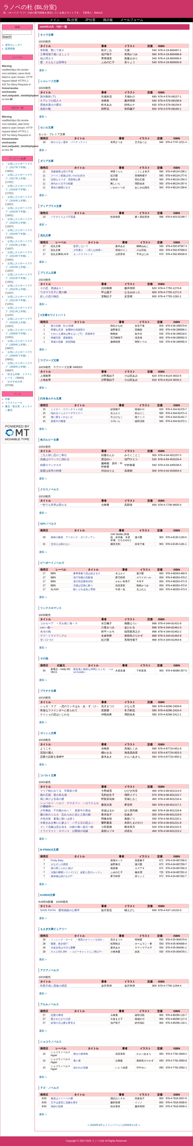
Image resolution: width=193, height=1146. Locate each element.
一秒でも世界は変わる (53, 504)
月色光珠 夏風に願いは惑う (57, 818)
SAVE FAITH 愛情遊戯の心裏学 (60, 910)
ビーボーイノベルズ (52, 562)
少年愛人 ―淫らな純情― (88, 250)
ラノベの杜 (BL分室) (30, 7)
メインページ (113, 1125)
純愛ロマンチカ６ (50, 465)
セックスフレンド (83, 254)
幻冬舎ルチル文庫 (50, 398)
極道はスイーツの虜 (62, 1098)
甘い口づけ (46, 639)
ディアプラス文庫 (50, 206)
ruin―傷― (46, 627)
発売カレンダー (13, 44)
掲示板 (108, 20)
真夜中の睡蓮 (58, 421)
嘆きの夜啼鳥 (80, 1053)
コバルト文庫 (48, 775)
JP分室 (90, 20)
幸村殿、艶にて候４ (52, 50)
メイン (55, 20)
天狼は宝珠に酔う (83, 585)
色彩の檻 (45, 108)
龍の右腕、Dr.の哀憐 (62, 325)
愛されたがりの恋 (60, 1019)
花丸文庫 (45, 235)
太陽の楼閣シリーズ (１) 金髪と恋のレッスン (76, 872)
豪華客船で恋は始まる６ (86, 573)
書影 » (43, 70)
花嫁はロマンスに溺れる (54, 459)
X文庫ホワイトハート (53, 315)
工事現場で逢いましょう (54, 54)
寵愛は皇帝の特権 (50, 470)
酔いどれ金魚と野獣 (84, 589)
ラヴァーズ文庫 (49, 360)
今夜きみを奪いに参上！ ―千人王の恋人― (67, 822)
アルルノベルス (49, 1004)
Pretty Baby (57, 860)
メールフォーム (131, 20)
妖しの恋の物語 (49, 296)
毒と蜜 (77, 1060)
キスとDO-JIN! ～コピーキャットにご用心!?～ (77, 951)
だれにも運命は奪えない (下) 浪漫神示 (73, 333)
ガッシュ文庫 (48, 733)
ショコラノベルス (50, 1041)
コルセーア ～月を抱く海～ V (58, 623)
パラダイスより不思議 (63, 216)
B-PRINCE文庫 (49, 849)
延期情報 (10, 48)
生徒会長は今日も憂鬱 (63, 947)
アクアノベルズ (49, 970)
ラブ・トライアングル (53, 635)
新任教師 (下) (48, 96)
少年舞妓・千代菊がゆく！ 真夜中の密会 (65, 810)
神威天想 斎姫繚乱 (62, 337)
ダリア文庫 (46, 160)
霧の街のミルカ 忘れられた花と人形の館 (65, 814)
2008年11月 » (131, 1125)
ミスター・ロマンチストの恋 (67, 409)
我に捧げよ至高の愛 (52, 799)
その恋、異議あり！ (52, 288)
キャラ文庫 (46, 34)
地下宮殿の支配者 (83, 577)
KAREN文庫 (47, 895)
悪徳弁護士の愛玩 (50, 104)
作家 (7, 399)
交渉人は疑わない (60, 544)
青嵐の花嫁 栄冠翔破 (63, 341)
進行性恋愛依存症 (83, 581)
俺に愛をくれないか (62, 417)
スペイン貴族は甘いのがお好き (68, 175)
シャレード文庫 (49, 81)
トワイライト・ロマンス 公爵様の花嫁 (64, 831)
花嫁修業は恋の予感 (62, 171)
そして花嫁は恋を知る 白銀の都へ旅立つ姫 (66, 826)
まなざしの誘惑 (59, 864)
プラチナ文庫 (48, 690)
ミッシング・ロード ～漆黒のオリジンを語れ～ (78, 939)
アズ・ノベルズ (49, 1087)
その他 (44, 658)
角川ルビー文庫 (49, 439)
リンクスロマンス (50, 608)
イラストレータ (13, 402)
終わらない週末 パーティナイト (69, 142)
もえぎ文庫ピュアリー (53, 929)
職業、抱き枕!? (59, 943)
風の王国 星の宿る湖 (53, 794)
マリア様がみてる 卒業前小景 (58, 790)
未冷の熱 (45, 631)
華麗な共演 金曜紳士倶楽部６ (68, 329)
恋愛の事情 (57, 1015)
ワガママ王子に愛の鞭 (53, 292)
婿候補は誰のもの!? (62, 876)
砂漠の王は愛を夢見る (63, 1022)
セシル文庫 (46, 127)
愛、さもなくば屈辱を (53, 62)
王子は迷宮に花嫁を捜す (64, 1102)
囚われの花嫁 (80, 1067)
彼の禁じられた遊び (62, 868)
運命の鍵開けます (60, 187)
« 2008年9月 (95, 1125)
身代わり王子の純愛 (62, 183)
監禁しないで (80, 246)
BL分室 (72, 20)
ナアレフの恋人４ (50, 100)
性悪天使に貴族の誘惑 (53, 985)
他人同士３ (46, 58)
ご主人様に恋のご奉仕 (53, 455)
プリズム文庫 (48, 272)
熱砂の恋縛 (57, 1106)
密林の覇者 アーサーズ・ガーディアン (73, 537)
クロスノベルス (49, 489)
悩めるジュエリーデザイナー (67, 413)
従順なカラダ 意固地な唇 (65, 179)
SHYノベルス (48, 523)
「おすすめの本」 (15, 381)
